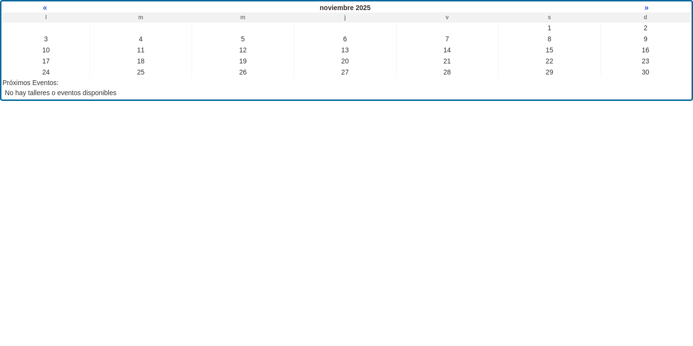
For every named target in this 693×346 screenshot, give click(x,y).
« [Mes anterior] (46, 7)
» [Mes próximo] (645, 7)
